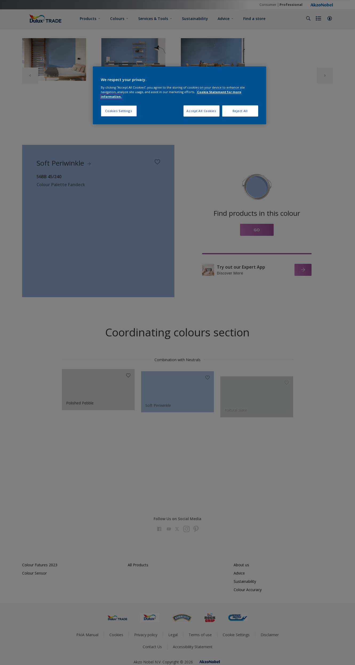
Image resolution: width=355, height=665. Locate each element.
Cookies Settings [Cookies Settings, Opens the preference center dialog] (118, 111)
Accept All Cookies (201, 111)
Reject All (240, 111)
